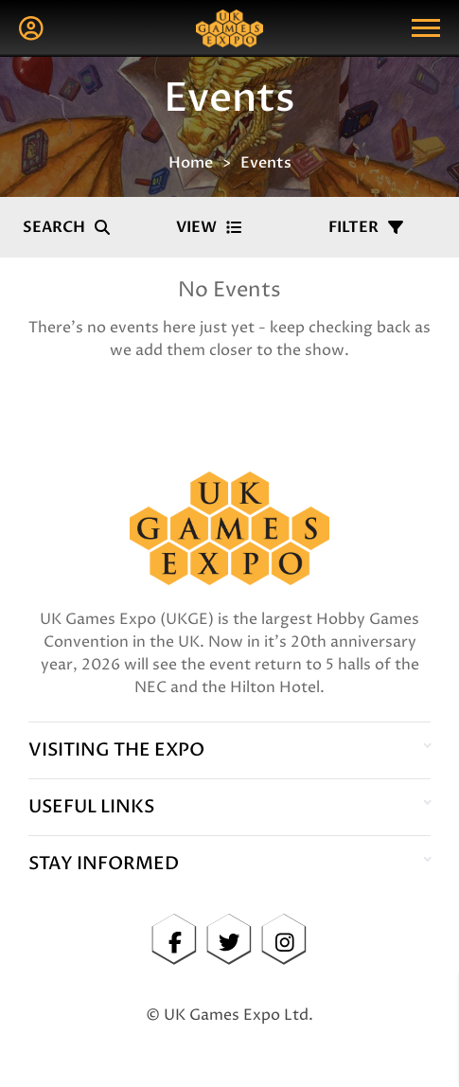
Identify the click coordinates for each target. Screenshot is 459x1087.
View (208, 227)
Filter (365, 227)
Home (190, 162)
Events (265, 162)
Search (66, 227)
